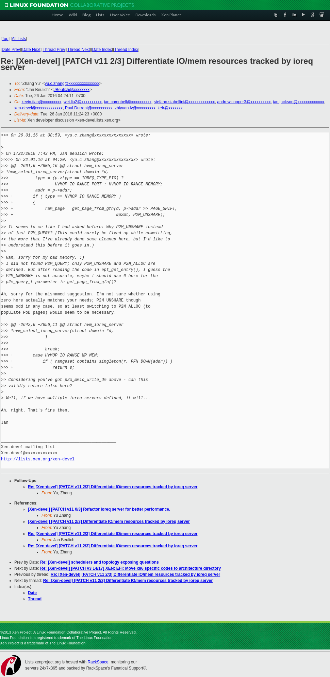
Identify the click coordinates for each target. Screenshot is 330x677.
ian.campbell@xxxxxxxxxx (128, 101)
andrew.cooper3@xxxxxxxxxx (244, 101)
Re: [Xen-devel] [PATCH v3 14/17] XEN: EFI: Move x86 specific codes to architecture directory (130, 568)
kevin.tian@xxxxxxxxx (41, 101)
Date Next (31, 49)
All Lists (19, 38)
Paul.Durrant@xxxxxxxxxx (89, 108)
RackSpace (97, 662)
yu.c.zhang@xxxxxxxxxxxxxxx (72, 83)
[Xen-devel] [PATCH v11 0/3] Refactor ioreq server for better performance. (99, 509)
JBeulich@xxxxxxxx (72, 89)
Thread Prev (54, 49)
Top (5, 38)
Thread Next (78, 49)
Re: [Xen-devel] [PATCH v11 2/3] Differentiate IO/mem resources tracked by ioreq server (112, 486)
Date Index (102, 49)
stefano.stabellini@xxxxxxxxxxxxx (184, 101)
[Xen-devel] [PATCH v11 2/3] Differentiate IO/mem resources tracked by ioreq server (109, 521)
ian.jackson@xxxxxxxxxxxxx (298, 101)
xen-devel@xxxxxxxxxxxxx (38, 108)
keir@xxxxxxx (170, 108)
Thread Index (126, 49)
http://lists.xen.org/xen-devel (38, 459)
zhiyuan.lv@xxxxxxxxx (135, 108)
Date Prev (11, 49)
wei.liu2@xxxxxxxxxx (83, 101)
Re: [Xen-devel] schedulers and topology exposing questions (99, 562)
